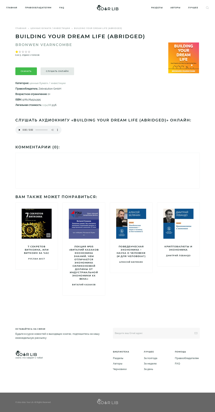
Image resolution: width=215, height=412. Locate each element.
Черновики (120, 369)
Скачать (26, 71)
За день (148, 369)
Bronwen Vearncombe (43, 45)
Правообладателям (38, 7)
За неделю (150, 363)
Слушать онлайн (57, 71)
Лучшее (193, 7)
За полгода (150, 358)
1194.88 (46, 105)
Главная (11, 7)
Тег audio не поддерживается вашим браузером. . (38, 130)
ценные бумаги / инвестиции (50, 28)
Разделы (157, 7)
